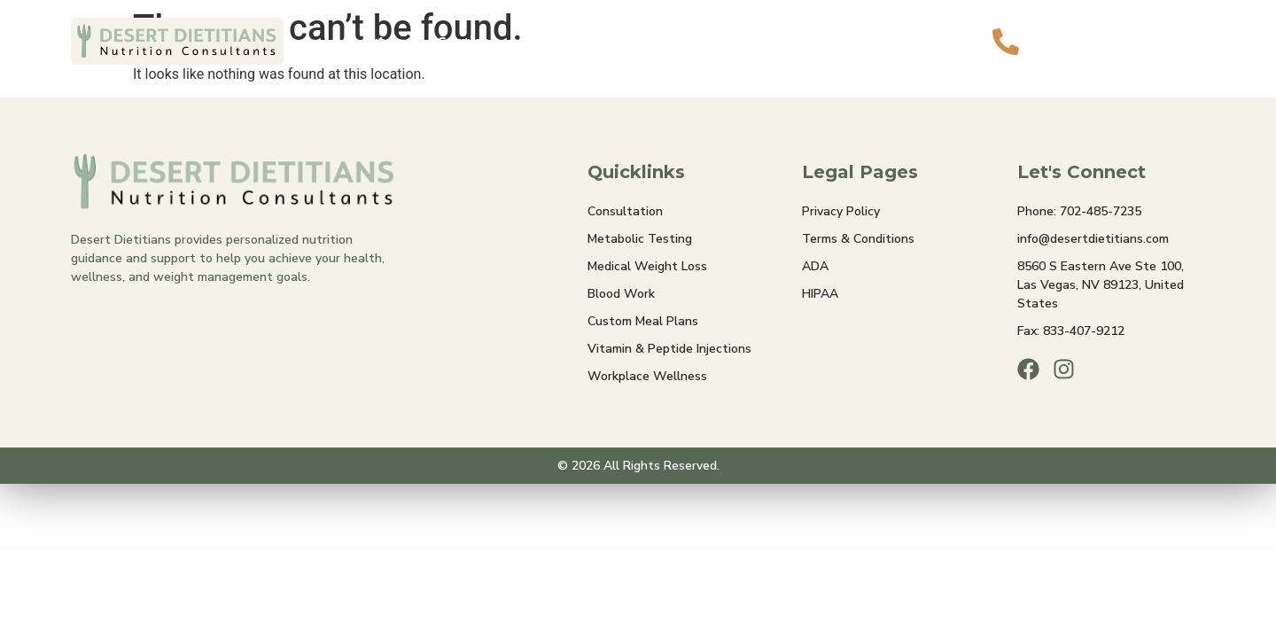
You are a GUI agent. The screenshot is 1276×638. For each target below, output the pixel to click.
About (373, 41)
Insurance (708, 41)
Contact (802, 41)
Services (479, 41)
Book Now (899, 41)
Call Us (1072, 29)
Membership (596, 41)
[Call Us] (1005, 41)
